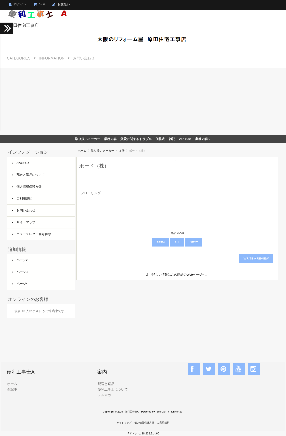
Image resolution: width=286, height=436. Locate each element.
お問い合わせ (84, 58)
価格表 (160, 139)
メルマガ (104, 395)
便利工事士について (113, 389)
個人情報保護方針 (27, 186)
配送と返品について (28, 175)
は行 (121, 150)
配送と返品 (106, 384)
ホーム (82, 150)
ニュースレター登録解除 (31, 234)
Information (52, 58)
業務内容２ (203, 139)
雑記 (172, 139)
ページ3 (20, 272)
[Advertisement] (143, 101)
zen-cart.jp (176, 411)
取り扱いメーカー (102, 150)
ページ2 (20, 260)
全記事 (12, 389)
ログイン (17, 4)
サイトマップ (23, 222)
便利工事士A (132, 411)
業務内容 (110, 139)
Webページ (194, 274)
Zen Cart (185, 139)
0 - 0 (39, 4)
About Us (20, 163)
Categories (19, 58)
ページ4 (20, 283)
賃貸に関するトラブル (136, 139)
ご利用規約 (22, 198)
